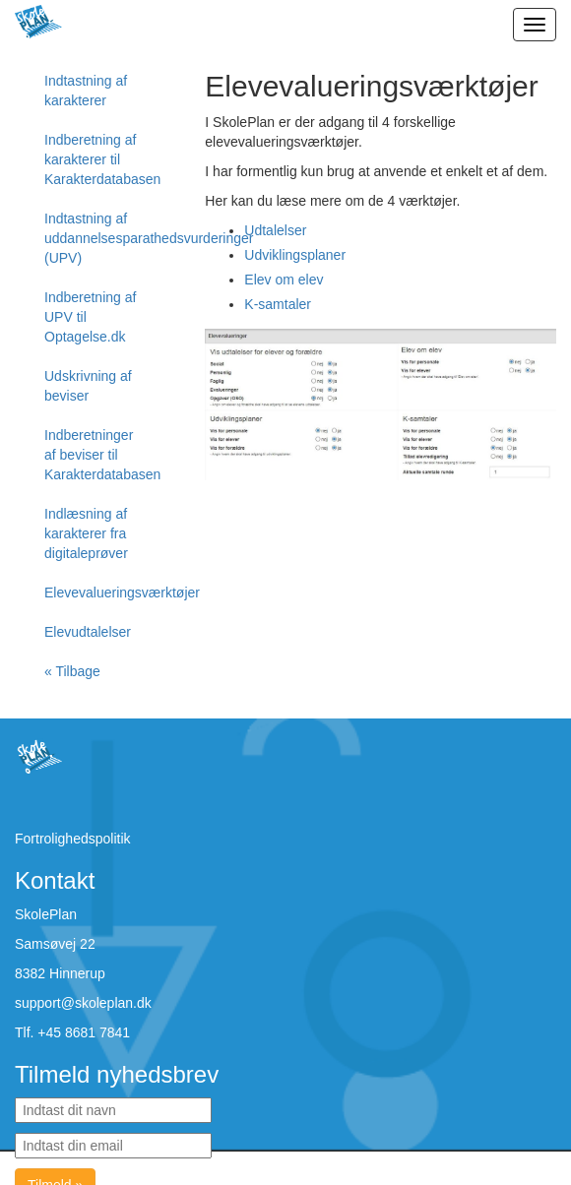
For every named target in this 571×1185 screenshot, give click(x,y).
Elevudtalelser (87, 632)
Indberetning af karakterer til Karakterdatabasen (102, 159)
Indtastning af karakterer (85, 90)
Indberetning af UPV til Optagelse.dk (90, 316)
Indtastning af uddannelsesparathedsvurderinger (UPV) (102, 238)
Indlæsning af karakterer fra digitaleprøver (86, 533)
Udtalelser (275, 230)
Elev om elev (283, 279)
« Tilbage (72, 671)
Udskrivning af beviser (88, 386)
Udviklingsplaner (295, 255)
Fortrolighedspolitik (73, 838)
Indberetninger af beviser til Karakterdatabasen (102, 454)
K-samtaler (277, 304)
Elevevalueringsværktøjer (102, 592)
